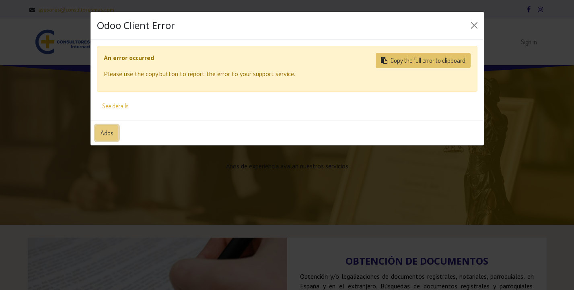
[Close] (474, 25)
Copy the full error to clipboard (423, 60)
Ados (107, 133)
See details (115, 106)
